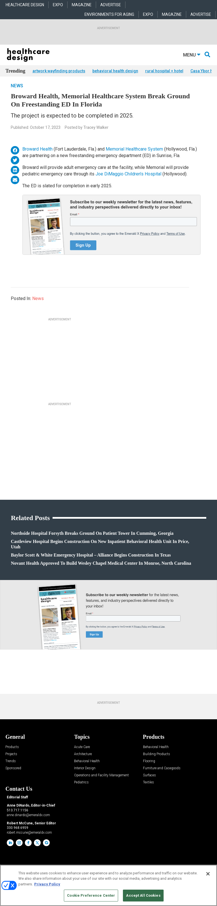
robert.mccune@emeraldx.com (29, 841)
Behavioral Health (87, 770)
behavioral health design (115, 71)
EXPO (58, 5)
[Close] (208, 874)
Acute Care (82, 755)
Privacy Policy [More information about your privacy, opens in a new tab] (47, 884)
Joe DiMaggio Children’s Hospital (128, 182)
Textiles (148, 791)
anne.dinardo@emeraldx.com (28, 823)
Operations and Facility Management (101, 784)
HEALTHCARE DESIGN (25, 5)
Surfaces (149, 784)
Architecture (83, 762)
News (17, 94)
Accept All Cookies (143, 895)
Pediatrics (81, 791)
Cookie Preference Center (91, 895)
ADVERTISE (110, 5)
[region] (108, 885)
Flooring (149, 770)
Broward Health (37, 157)
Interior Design (85, 777)
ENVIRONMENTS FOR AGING (109, 14)
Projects (11, 762)
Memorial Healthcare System (134, 157)
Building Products (156, 762)
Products (12, 755)
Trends (10, 770)
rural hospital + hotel (164, 71)
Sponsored (13, 777)
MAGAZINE (82, 5)
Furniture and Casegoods (162, 777)
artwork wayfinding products (58, 71)
